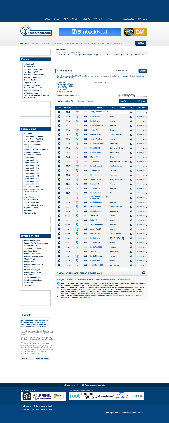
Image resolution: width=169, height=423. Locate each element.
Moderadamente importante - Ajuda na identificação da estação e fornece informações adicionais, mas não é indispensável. (37, 339)
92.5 (68, 143)
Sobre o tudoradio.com (32, 277)
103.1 (67, 229)
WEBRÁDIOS (128, 19)
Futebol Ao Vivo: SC (31, 173)
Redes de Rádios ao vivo (33, 88)
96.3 (68, 175)
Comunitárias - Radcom (32, 155)
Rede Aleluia (95, 175)
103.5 (67, 234)
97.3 (68, 188)
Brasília (86, 43)
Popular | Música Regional (33, 205)
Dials (65, 52)
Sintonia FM (94, 161)
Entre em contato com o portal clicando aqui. (39, 410)
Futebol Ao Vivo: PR (31, 168)
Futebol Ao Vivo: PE (31, 184)
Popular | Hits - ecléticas (33, 142)
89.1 (68, 125)
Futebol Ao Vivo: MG (31, 163)
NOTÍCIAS (98, 19)
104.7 (67, 243)
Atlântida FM (95, 188)
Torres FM (94, 216)
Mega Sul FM (95, 234)
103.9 (67, 238)
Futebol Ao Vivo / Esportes (34, 136)
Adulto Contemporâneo (32, 144)
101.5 (67, 220)
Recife (93, 43)
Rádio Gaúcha (95, 152)
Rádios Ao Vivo (29, 67)
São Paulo (35, 43)
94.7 (68, 161)
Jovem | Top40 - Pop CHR (33, 139)
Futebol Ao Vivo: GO (31, 176)
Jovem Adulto (29, 197)
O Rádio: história (30, 267)
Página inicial (29, 64)
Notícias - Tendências (32, 80)
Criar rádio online (30, 213)
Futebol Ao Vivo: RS (31, 165)
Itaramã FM (94, 184)
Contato (140, 413)
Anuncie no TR (29, 285)
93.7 (68, 152)
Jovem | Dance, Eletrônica (33, 189)
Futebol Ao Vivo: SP (31, 157)
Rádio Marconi (95, 211)
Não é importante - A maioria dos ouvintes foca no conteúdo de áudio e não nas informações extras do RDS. (36, 351)
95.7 (68, 166)
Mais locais (118, 43)
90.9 (68, 130)
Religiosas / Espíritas (31, 208)
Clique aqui (141, 112)
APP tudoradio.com (31, 93)
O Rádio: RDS (29, 262)
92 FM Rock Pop (96, 143)
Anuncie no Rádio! (30, 251)
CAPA (47, 19)
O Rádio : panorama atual (33, 256)
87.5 (68, 112)
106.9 (67, 261)
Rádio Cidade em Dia (98, 125)
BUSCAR (141, 43)
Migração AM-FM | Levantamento (36, 243)
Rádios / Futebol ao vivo (33, 69)
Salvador (101, 43)
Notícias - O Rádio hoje (32, 77)
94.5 (68, 157)
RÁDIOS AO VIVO (70, 19)
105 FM (93, 252)
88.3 (68, 116)
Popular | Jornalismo (31, 202)
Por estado (28, 134)
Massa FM (94, 157)
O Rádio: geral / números (33, 254)
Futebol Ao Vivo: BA (31, 171)
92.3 (68, 139)
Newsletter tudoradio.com (33, 90)
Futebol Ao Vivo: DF (31, 181)
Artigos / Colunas (30, 83)
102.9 (67, 225)
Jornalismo (28, 147)
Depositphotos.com (128, 413)
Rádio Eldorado (96, 202)
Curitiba (79, 43)
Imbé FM (93, 220)
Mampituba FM (96, 207)
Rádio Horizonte (96, 166)
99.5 (68, 207)
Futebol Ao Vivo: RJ (31, 160)
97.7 (68, 193)
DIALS (56, 19)
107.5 (67, 265)
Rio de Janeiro (46, 43)
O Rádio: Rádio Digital (32, 270)
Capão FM (94, 130)
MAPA (109, 19)
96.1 (68, 170)
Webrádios (28, 210)
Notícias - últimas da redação (34, 75)
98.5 (68, 202)
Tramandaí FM (95, 179)
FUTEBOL (85, 19)
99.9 (68, 211)
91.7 (68, 134)
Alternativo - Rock (30, 192)
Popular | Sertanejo (31, 200)
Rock (25, 194)
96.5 (68, 179)
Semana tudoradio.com (32, 85)
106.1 (67, 256)
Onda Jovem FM (96, 265)
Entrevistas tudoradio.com (33, 248)
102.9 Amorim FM (97, 225)
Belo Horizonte (58, 43)
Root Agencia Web (112, 413)
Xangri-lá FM (95, 170)
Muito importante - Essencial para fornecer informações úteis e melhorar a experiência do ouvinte (36, 333)
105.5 (67, 252)
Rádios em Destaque (31, 187)
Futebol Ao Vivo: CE (31, 179)
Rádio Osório (95, 261)
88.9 (68, 121)
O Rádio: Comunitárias (32, 272)
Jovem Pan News (96, 139)
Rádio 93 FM (95, 148)
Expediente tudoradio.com (33, 280)
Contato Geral (29, 283)
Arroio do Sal (75, 52)
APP (117, 19)
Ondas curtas (29, 275)
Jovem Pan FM (96, 229)
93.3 (68, 148)
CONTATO (142, 19)
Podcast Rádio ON (30, 246)
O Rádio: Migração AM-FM (33, 264)
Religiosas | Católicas (32, 152)
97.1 (68, 184)
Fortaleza (109, 43)
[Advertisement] (102, 62)
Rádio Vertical (95, 193)
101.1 (67, 216)
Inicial (58, 52)
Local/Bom (124, 101)
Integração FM (95, 134)
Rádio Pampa (95, 116)
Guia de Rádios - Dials (32, 240)
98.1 (68, 198)
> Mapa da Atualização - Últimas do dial (37, 97)
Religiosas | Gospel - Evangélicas (36, 150)
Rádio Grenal (95, 121)
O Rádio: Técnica (30, 259)
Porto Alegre (69, 43)
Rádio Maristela (96, 256)
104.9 (67, 247)
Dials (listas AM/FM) (31, 72)
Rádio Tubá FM (96, 247)
